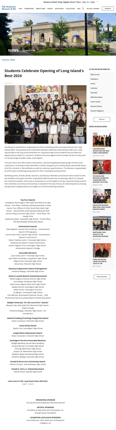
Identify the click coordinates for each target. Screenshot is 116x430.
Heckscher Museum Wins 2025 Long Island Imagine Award (102, 209)
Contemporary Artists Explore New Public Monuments (101, 153)
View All (102, 121)
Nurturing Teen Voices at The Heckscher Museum (100, 237)
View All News (8, 60)
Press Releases (102, 279)
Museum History (96, 108)
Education (94, 94)
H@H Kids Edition (96, 98)
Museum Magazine (97, 112)
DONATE (108, 9)
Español (31, 384)
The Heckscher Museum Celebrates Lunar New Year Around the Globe (100, 181)
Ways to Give (95, 75)
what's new (40, 9)
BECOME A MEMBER (93, 9)
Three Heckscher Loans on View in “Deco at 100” (99, 264)
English (24, 384)
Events (93, 84)
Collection (94, 89)
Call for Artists (95, 103)
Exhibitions (94, 80)
